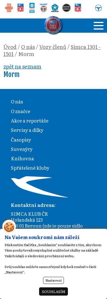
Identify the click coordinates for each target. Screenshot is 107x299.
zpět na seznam (22, 66)
